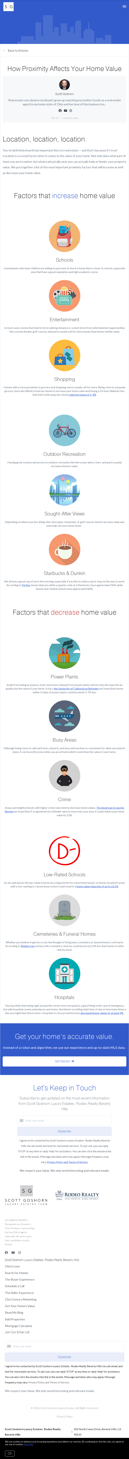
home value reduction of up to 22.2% (97, 886)
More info (28, 1444)
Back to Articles (18, 50)
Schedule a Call (14, 1286)
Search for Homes (16, 1273)
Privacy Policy (65, 1416)
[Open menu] (124, 6)
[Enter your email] (67, 1120)
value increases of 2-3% (82, 394)
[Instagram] (19, 1252)
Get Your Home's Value (20, 1306)
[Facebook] (6, 1252)
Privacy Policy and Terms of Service (67, 1162)
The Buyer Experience (19, 1279)
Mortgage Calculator (18, 1326)
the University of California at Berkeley (76, 688)
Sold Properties (15, 1319)
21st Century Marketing (20, 1299)
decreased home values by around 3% (101, 1013)
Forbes (26, 585)
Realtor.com (28, 946)
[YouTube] (13, 1252)
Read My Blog (14, 1312)
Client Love (12, 1266)
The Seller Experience (19, 1293)
